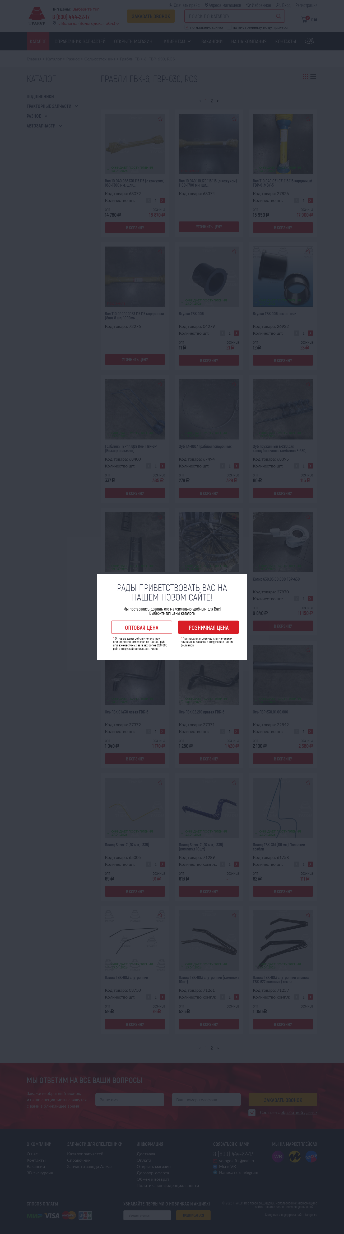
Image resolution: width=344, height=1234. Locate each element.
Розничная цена (209, 627)
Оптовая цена (141, 627)
